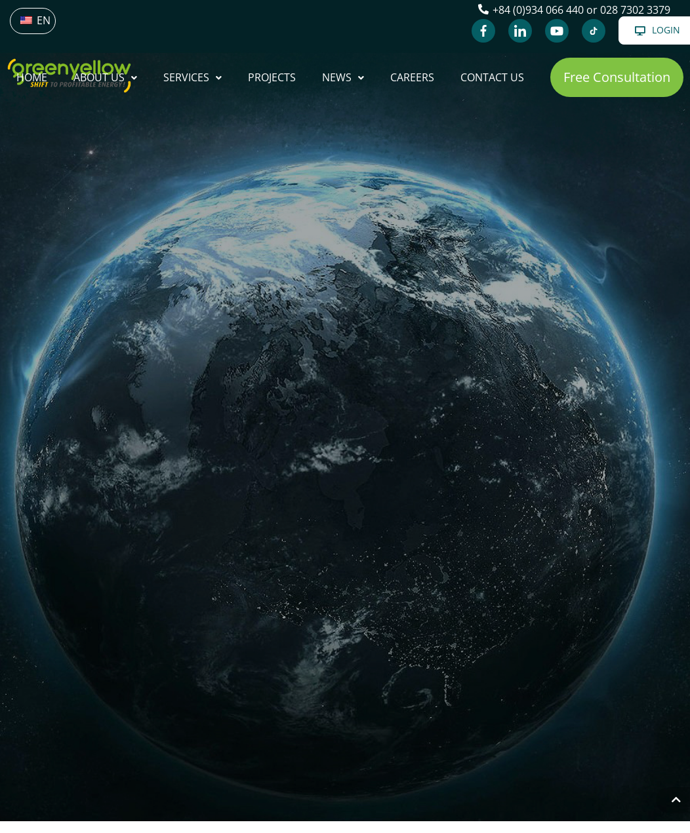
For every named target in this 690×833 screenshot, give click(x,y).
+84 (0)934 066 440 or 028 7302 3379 (581, 10)
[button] (616, 77)
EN (35, 20)
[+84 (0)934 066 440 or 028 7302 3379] (483, 9)
